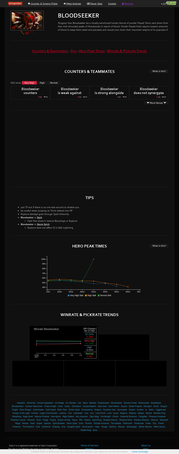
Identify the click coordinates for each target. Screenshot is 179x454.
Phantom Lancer (18, 420)
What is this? (159, 71)
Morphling (16, 416)
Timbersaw (139, 423)
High (42, 82)
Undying (56, 427)
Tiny (154, 423)
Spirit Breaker (59, 423)
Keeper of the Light (21, 413)
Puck (38, 420)
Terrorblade (116, 423)
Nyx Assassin (82, 416)
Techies (88, 423)
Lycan (115, 413)
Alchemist (31, 403)
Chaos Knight (50, 406)
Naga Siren (28, 416)
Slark (39, 217)
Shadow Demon (110, 420)
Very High (29, 82)
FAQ (145, 449)
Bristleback (156, 403)
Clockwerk (76, 406)
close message (140, 451)
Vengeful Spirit (73, 427)
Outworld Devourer (128, 416)
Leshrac (62, 413)
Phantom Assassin (157, 416)
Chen (60, 406)
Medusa (132, 413)
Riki (81, 420)
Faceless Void (109, 410)
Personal (127, 3)
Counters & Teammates (50, 51)
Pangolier (143, 416)
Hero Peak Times (92, 51)
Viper (97, 427)
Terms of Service (89, 445)
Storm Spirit (43, 224)
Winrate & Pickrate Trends (127, 51)
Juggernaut (161, 410)
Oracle (115, 416)
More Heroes (156, 102)
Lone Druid (100, 413)
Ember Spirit (74, 410)
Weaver (121, 427)
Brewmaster (144, 403)
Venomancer (87, 427)
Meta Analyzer (72, 3)
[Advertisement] (34, 148)
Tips (73, 51)
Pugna (53, 420)
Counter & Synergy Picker (43, 3)
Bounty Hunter (130, 403)
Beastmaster (103, 403)
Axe (79, 403)
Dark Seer (102, 406)
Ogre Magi (94, 416)
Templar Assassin (101, 423)
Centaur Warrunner (33, 406)
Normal (54, 82)
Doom (156, 406)
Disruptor (148, 406)
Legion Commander (48, 413)
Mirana (149, 413)
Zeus (95, 430)
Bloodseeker (116, 403)
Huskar (132, 410)
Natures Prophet (42, 416)
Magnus (123, 413)
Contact (112, 3)
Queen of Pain (64, 420)
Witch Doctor (159, 427)
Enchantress (87, 410)
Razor (75, 420)
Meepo (141, 413)
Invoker (140, 410)
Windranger (132, 427)
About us (145, 445)
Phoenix (31, 420)
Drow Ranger (25, 410)
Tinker (148, 423)
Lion (92, 413)
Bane (85, 403)
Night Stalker (68, 416)
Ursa (63, 427)
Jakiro (151, 410)
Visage (104, 427)
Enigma (97, 410)
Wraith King (86, 430)
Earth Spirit (51, 410)
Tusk (38, 427)
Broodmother (18, 406)
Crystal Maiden (89, 406)
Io (146, 410)
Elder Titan (62, 410)
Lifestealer (78, 413)
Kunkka (34, 413)
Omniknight (106, 416)
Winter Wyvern (145, 427)
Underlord (46, 427)
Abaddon (21, 403)
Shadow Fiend (125, 420)
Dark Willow (114, 406)
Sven (81, 423)
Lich (70, 413)
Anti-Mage (59, 403)
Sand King (97, 420)
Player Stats (94, 3)
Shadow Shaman (141, 420)
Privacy (89, 449)
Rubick (87, 420)
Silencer (154, 420)
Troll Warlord (28, 427)
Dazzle (124, 406)
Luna (109, 413)
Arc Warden (71, 403)
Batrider (92, 403)
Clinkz (67, 406)
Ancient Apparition (45, 403)
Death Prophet (135, 406)
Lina (86, 413)
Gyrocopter (122, 410)
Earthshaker (38, 410)
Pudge (45, 420)
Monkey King (159, 413)
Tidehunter (127, 423)
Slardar (25, 423)
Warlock (112, 427)
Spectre (47, 423)
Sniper (39, 423)
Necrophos (56, 416)
